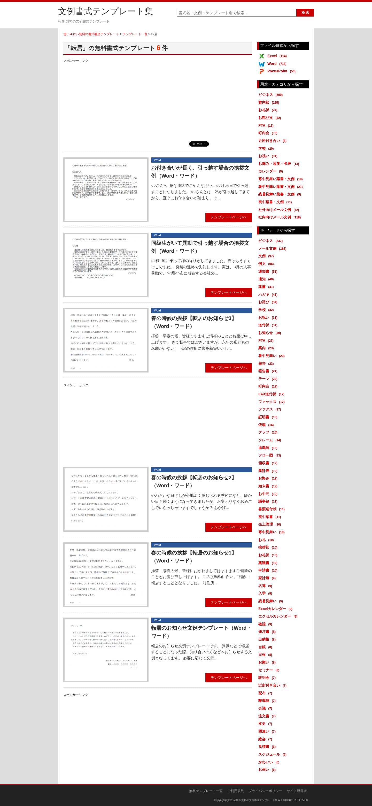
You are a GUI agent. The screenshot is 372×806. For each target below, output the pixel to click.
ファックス (272, 402)
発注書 (267, 631)
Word (277, 64)
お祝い (268, 156)
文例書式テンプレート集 (105, 11)
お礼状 (268, 110)
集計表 (268, 471)
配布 (266, 693)
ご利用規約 (235, 791)
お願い (267, 662)
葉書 (267, 287)
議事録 (268, 501)
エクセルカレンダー (278, 616)
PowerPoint (282, 71)
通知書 (268, 271)
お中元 (268, 494)
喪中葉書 (270, 517)
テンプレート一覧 (135, 34)
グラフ (268, 432)
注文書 (267, 716)
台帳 (266, 647)
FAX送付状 (272, 394)
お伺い (267, 769)
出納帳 (267, 639)
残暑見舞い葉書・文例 (280, 194)
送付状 (268, 325)
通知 (267, 279)
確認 (266, 624)
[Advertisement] (158, 100)
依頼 (267, 425)
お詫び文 (270, 118)
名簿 (266, 586)
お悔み (268, 478)
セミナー (269, 670)
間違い (267, 731)
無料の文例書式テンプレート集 (259, 800)
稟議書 (268, 563)
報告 (267, 363)
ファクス (270, 409)
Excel (278, 56)
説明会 (267, 677)
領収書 (268, 463)
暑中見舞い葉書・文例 (281, 187)
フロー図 (270, 455)
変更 (266, 723)
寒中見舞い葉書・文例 (281, 179)
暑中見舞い (272, 356)
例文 (267, 264)
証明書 (268, 417)
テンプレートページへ (229, 217)
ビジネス (271, 95)
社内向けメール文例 (280, 217)
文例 (267, 256)
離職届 (267, 700)
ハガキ (268, 294)
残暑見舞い (271, 601)
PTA (266, 125)
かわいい (269, 762)
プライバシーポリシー (265, 791)
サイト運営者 (297, 791)
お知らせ (270, 333)
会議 (266, 708)
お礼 (267, 540)
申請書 (268, 570)
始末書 (268, 486)
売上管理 (270, 524)
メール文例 (273, 248)
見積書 (267, 746)
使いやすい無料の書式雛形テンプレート (91, 34)
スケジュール (273, 754)
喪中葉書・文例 (276, 202)
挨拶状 (268, 547)
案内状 (269, 102)
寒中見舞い (272, 532)
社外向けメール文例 (279, 210)
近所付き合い (273, 141)
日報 (266, 654)
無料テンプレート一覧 (206, 791)
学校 (267, 148)
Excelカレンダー (276, 609)
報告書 (268, 371)
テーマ (268, 379)
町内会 (268, 133)
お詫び (268, 302)
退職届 (268, 448)
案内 (267, 348)
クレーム (270, 440)
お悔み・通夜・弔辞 (279, 164)
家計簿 (267, 578)
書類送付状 (272, 509)
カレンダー (271, 171)
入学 (266, 593)
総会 (266, 739)
